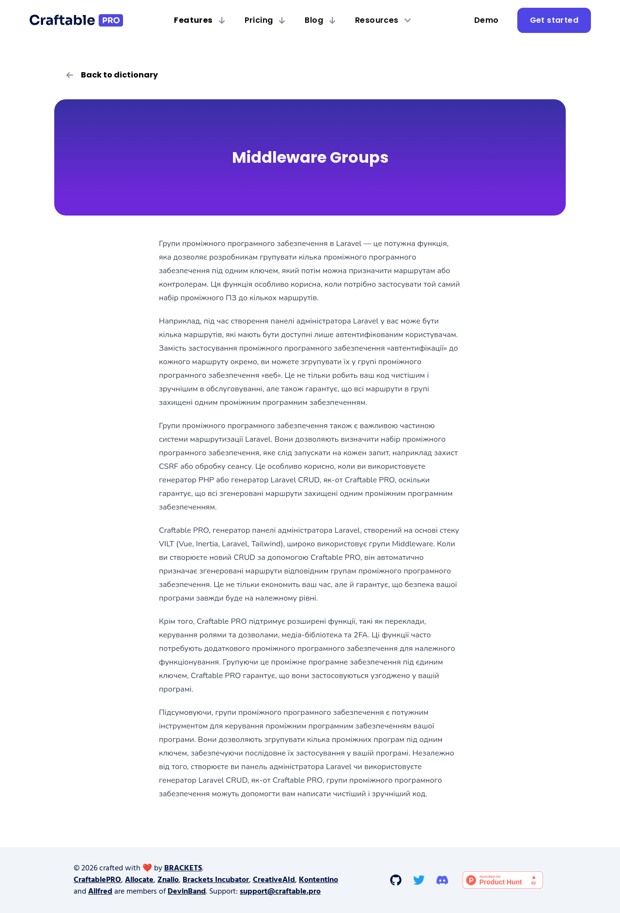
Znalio (168, 880)
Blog (320, 20)
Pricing (265, 20)
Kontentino (318, 880)
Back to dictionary (112, 74)
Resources (383, 20)
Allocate (139, 880)
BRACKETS (183, 868)
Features (199, 20)
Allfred (100, 891)
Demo (486, 20)
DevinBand (187, 891)
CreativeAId (274, 880)
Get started (554, 20)
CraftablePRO (97, 880)
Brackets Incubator (216, 880)
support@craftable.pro (280, 891)
